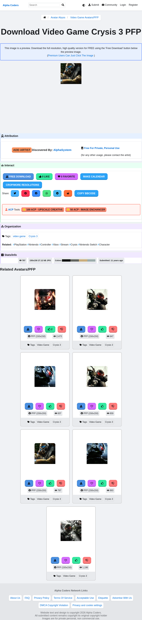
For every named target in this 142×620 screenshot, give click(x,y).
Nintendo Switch (88, 244)
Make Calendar (94, 176)
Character (104, 244)
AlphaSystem (62, 149)
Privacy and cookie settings (87, 605)
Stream (64, 244)
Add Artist (21, 149)
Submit (93, 4)
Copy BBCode (86, 193)
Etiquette (103, 598)
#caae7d (83, 260)
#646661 (74, 260)
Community (109, 4)
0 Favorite (66, 176)
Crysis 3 (33, 236)
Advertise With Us (122, 598)
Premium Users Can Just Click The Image (71, 55)
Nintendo (33, 244)
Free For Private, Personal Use (102, 148)
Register (133, 4)
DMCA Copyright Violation (54, 605)
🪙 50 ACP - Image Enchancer (86, 209)
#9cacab (91, 260)
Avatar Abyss (58, 17)
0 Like (44, 176)
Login (123, 4)
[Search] (63, 5)
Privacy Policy (41, 598)
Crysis (73, 244)
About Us (15, 598)
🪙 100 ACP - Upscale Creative (43, 209)
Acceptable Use (85, 598)
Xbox (55, 244)
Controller (45, 244)
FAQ (27, 598)
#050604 (66, 260)
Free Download (18, 176)
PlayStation (20, 244)
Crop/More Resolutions (22, 185)
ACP (10, 209)
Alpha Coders (11, 5)
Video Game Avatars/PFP (84, 17)
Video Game (43, 345)
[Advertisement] (71, 108)
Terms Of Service (63, 598)
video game (19, 236)
